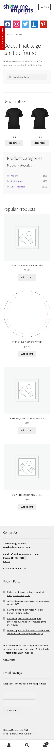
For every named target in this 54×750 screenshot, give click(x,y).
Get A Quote (9, 659)
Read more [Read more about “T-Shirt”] (14, 142)
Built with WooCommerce (23, 733)
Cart (42, 743)
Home (9, 34)
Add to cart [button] (27, 277)
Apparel (14, 175)
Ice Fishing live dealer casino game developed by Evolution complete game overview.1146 (26, 621)
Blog (5, 733)
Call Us (6, 561)
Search (27, 745)
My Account (9, 745)
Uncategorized (18, 186)
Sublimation (17, 181)
